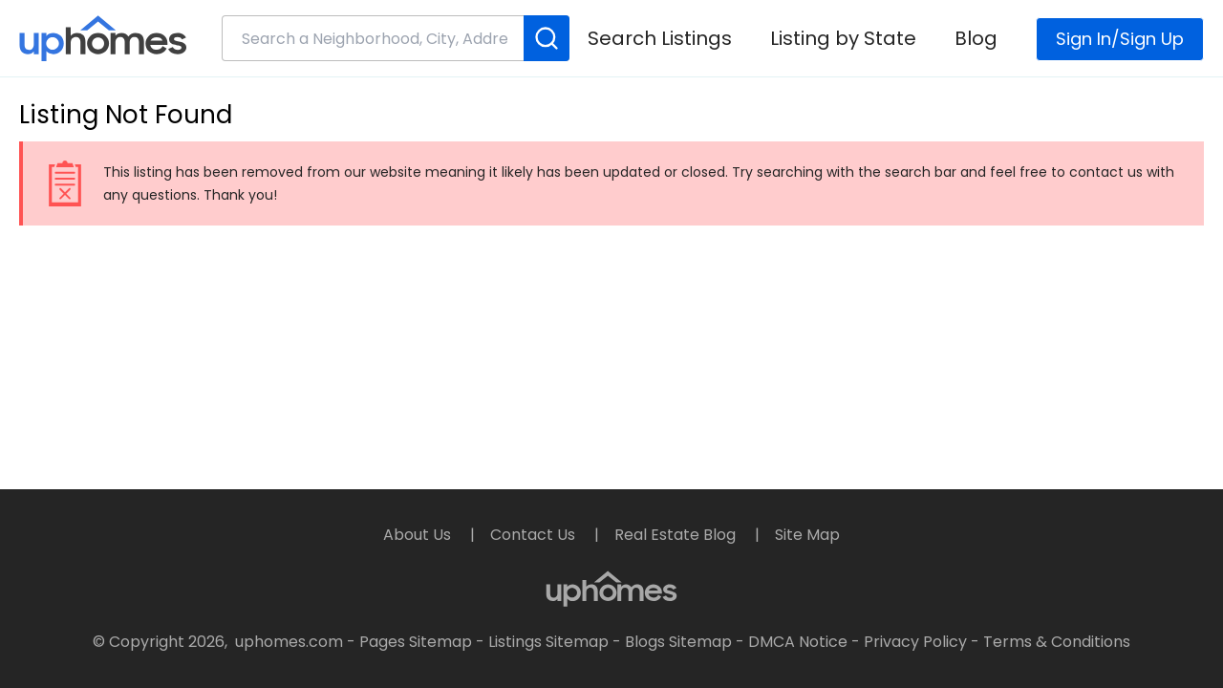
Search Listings (660, 38)
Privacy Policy (915, 642)
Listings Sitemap (548, 642)
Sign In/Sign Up (1120, 39)
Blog (976, 38)
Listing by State (843, 38)
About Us (419, 535)
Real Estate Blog (677, 535)
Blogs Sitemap (678, 642)
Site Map (807, 535)
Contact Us (534, 535)
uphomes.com (289, 642)
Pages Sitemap (415, 642)
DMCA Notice (798, 642)
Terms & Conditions (1056, 642)
